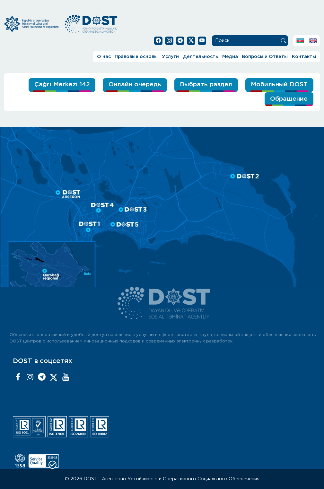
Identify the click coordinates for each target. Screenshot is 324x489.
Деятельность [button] (200, 57)
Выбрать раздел (206, 84)
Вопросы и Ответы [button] (265, 57)
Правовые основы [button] (136, 57)
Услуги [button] (170, 57)
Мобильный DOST (279, 84)
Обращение (289, 99)
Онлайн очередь (135, 84)
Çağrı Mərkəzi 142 (62, 84)
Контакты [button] (304, 57)
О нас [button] (104, 57)
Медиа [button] (230, 57)
